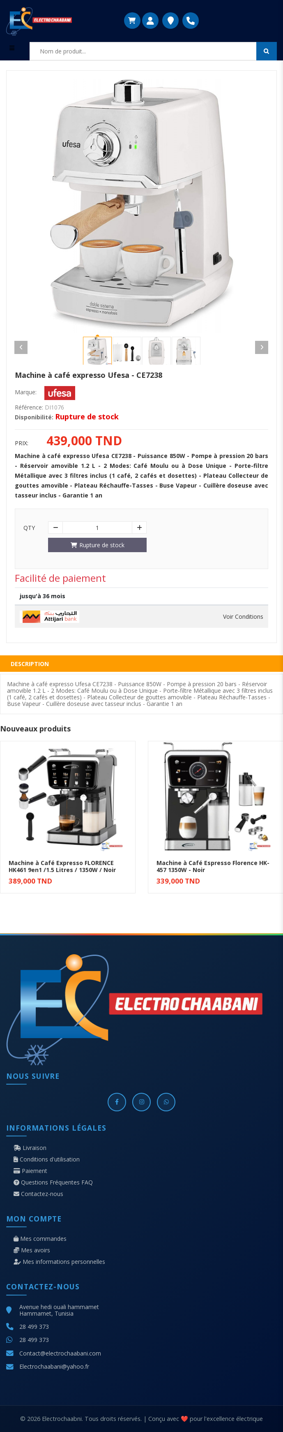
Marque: (26, 392)
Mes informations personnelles (59, 1261)
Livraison (30, 1148)
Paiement (30, 1171)
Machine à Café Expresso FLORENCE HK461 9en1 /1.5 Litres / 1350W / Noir (62, 866)
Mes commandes (40, 1238)
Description (30, 664)
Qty (29, 528)
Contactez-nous (38, 1194)
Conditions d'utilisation (47, 1159)
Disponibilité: (34, 417)
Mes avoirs (32, 1250)
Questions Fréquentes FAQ (53, 1182)
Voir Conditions (243, 616)
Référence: (29, 407)
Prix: (21, 443)
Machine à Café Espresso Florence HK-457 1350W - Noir (212, 866)
